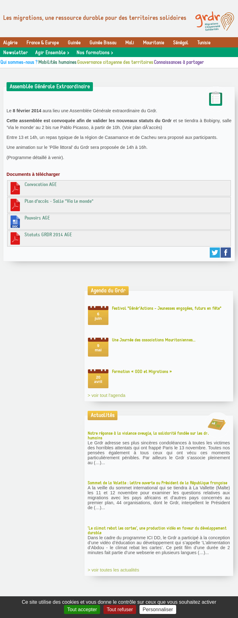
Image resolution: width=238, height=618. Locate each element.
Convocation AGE (33, 187)
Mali (129, 43)
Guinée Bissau (102, 43)
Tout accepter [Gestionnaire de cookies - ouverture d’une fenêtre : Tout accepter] (82, 609)
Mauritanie (153, 43)
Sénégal (180, 43)
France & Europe (42, 43)
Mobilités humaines (57, 62)
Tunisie (203, 43)
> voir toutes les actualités (113, 569)
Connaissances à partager (179, 62)
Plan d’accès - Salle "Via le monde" (51, 204)
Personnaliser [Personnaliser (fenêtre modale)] (158, 609)
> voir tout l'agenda (107, 395)
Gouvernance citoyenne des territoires (115, 62)
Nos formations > (94, 52)
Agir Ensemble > (52, 52)
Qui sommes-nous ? (19, 62)
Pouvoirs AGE (29, 221)
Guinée (74, 43)
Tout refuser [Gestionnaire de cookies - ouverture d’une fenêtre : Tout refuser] (120, 609)
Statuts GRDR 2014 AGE (40, 238)
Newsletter (15, 52)
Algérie (10, 43)
